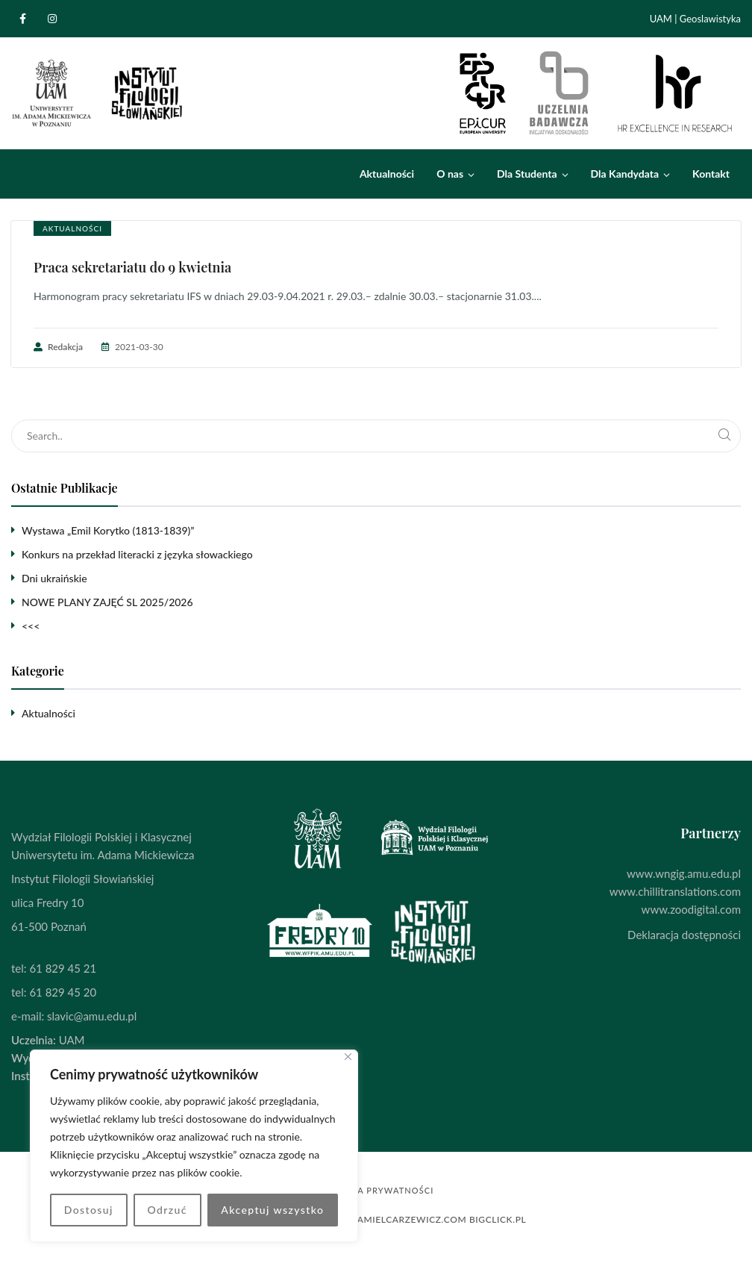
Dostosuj (88, 1209)
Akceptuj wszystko (272, 1209)
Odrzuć (167, 1209)
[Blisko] (348, 1056)
